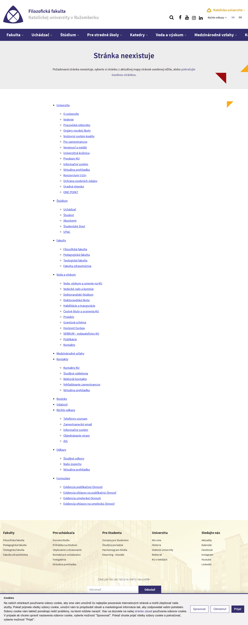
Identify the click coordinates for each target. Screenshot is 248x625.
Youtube (206, 559)
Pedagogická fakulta (76, 255)
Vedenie (68, 119)
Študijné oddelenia (75, 373)
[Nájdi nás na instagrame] (193, 17)
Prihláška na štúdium (65, 545)
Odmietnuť (219, 609)
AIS (65, 441)
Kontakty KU (71, 368)
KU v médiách (159, 559)
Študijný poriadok (112, 545)
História (156, 545)
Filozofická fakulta (75, 249)
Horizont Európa (74, 328)
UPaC (66, 232)
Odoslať (149, 590)
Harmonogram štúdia (114, 550)
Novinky (61, 399)
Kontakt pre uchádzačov (67, 554)
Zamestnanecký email (77, 424)
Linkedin (207, 564)
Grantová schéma (74, 322)
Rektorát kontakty (75, 379)
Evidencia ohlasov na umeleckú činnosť (89, 504)
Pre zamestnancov (75, 142)
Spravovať (199, 609)
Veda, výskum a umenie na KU (82, 283)
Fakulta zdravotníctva (77, 266)
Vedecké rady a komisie (78, 289)
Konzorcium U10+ (74, 175)
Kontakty (69, 345)
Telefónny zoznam (75, 419)
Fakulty (61, 240)
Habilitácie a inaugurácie (79, 306)
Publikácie (70, 339)
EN (240, 17)
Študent (68, 215)
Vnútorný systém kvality (78, 136)
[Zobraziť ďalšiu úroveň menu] (226, 17)
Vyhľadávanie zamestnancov (81, 384)
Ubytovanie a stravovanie (67, 550)
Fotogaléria (59, 559)
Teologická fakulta (75, 260)
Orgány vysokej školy (77, 130)
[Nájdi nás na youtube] (187, 17)
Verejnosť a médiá (75, 147)
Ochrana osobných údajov (80, 181)
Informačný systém (75, 164)
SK (233, 17)
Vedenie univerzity (162, 550)
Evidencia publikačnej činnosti (82, 487)
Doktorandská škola (76, 300)
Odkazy (61, 450)
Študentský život (74, 226)
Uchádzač (40, 34)
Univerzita (63, 105)
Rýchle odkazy (216, 17)
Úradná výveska (73, 186)
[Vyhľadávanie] (171, 17)
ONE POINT (70, 192)
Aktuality (207, 540)
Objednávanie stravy (76, 435)
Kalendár (207, 545)
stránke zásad (143, 611)
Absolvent (69, 221)
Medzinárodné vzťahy (214, 34)
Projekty (68, 317)
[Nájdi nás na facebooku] (180, 17)
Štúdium (68, 34)
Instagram (207, 554)
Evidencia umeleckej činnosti (82, 498)
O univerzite (71, 114)
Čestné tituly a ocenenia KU (81, 311)
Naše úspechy (72, 464)
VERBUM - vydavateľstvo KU (81, 334)
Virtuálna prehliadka (76, 170)
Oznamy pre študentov (115, 540)
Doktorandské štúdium (78, 295)
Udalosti (62, 404)
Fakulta (13, 34)
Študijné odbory (73, 458)
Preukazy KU (71, 158)
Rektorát (157, 554)
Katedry (137, 34)
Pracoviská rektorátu (76, 125)
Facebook (207, 550)
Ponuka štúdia (61, 540)
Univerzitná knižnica (76, 153)
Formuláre (63, 478)
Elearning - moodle (113, 554)
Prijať (237, 609)
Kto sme (156, 540)
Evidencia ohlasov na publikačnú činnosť (89, 493)
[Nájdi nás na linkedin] (200, 17)
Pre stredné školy (103, 34)
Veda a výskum (169, 34)
